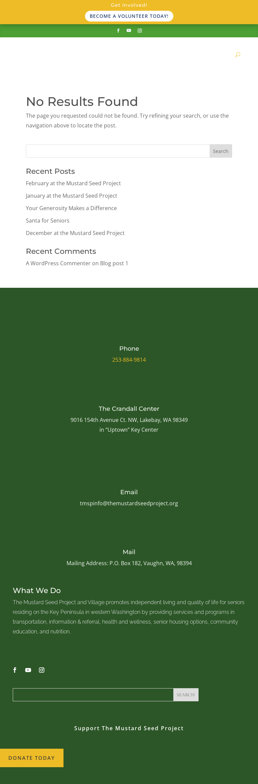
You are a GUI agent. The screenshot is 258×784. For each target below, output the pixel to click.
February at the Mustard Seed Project (73, 183)
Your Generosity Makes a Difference (71, 208)
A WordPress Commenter (58, 263)
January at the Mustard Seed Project (71, 195)
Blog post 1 (114, 263)
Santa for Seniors (48, 220)
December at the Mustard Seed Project (75, 233)
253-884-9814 (129, 359)
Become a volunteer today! (129, 16)
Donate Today (31, 757)
